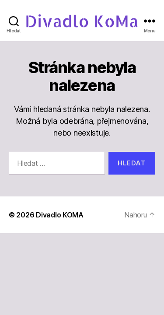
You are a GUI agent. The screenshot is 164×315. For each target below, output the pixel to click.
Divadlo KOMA (60, 214)
